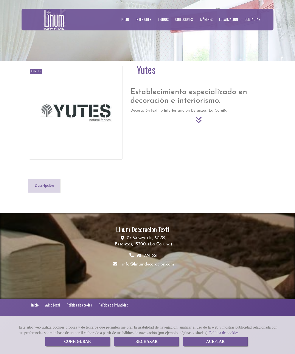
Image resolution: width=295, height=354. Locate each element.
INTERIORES (143, 19)
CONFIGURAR (77, 341)
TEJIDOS (163, 19)
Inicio (35, 305)
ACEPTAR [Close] (215, 341)
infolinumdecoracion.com (148, 264)
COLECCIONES (184, 19)
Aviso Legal (52, 305)
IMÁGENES (206, 19)
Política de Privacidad (113, 305)
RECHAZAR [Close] (146, 341)
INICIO (125, 19)
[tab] (44, 186)
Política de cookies (224, 333)
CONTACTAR (252, 19)
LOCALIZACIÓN (228, 19)
